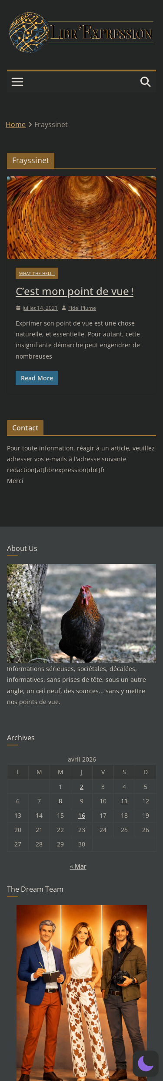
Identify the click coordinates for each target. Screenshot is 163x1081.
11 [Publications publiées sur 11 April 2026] (124, 801)
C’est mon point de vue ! (74, 291)
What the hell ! (37, 273)
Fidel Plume (82, 308)
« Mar (78, 866)
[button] (146, 1064)
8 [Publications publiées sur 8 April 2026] (60, 801)
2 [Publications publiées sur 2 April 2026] (81, 786)
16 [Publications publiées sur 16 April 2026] (81, 815)
